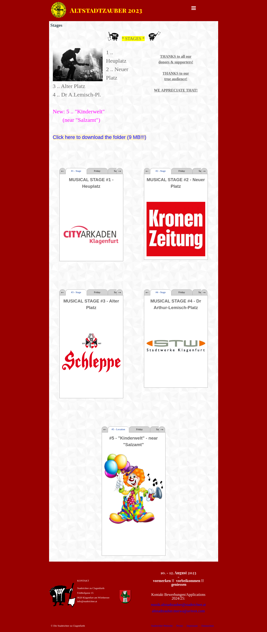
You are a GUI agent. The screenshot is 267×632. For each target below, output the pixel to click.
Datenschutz (207, 625)
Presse (179, 625)
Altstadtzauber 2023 (106, 10)
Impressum (191, 625)
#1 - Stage (76, 171)
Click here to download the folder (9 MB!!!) (99, 137)
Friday (97, 171)
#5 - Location (118, 429)
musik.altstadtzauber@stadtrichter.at (178, 605)
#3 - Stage (76, 292)
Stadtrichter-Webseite (162, 625)
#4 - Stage (160, 292)
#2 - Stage (160, 171)
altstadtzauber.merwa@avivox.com (178, 611)
